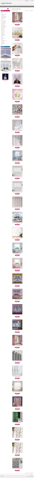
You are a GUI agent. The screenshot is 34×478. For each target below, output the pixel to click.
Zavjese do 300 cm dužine (3, 17)
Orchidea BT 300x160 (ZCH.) (17, 299)
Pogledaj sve (26, 10)
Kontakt (17, 6)
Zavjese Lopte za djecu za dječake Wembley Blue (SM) (17, 176)
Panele (2, 19)
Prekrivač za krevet (3, 38)
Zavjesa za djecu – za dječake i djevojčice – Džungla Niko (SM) (17, 38)
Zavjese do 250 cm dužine (3, 16)
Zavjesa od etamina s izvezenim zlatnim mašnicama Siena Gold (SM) (17, 53)
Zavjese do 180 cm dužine (3, 14)
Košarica (26, 0)
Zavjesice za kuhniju (3, 21)
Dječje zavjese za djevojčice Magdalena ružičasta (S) (17, 223)
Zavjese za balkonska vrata (3, 22)
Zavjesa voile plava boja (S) (17, 161)
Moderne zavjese (2, 24)
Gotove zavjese (2, 41)
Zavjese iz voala (2, 15)
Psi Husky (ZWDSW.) (17, 330)
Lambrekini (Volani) (3, 23)
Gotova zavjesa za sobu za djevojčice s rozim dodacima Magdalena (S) (17, 269)
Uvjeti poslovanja (12, 6)
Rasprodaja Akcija (3, 43)
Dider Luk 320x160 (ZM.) (5, 71)
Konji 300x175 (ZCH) (17, 284)
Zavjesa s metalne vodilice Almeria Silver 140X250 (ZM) (17, 146)
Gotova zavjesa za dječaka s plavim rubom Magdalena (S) (17, 253)
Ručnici (2, 39)
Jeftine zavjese (2, 42)
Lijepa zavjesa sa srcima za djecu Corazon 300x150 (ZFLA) (17, 84)
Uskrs (1, 44)
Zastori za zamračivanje (3, 20)
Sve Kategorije (2, 6)
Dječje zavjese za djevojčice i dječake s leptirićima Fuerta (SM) (17, 238)
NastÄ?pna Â (32, 10)
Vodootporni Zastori (3, 18)
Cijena (17, 10)
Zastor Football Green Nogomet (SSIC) (17, 422)
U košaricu (17, 24)
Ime (16, 10)
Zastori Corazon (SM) (17, 453)
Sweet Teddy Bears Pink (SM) (17, 376)
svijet (6, 3)
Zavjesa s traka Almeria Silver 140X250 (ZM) (17, 130)
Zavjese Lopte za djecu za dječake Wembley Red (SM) (17, 192)
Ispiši (32, 474)
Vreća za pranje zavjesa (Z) (5, 80)
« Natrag (31, 474)
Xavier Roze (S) (17, 407)
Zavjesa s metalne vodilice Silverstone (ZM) (17, 207)
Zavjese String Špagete (3, 40)
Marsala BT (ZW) (5, 58)
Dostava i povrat (7, 6)
